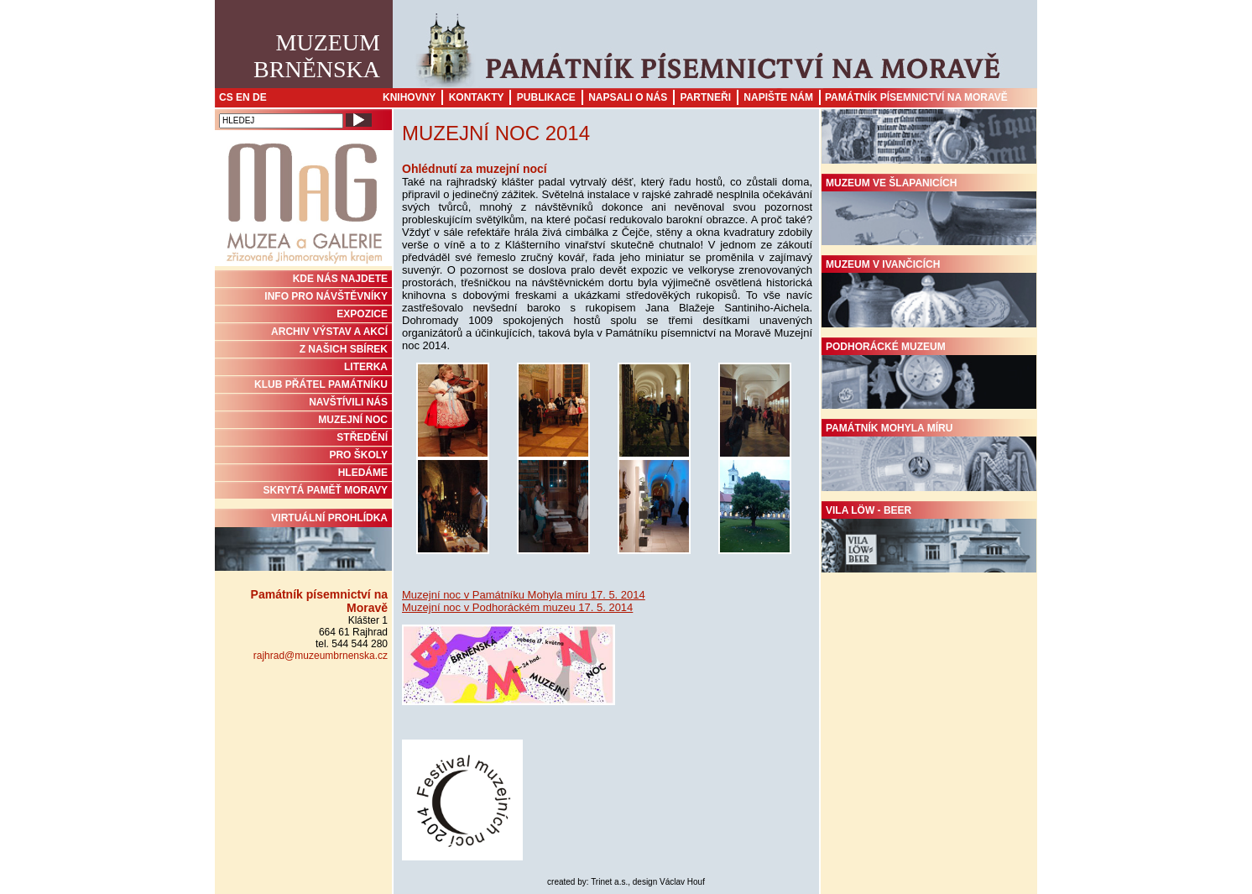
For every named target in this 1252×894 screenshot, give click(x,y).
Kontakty (476, 97)
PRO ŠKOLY (358, 455)
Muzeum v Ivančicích (929, 293)
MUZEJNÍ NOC (353, 420)
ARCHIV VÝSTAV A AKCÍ (329, 331)
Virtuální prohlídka (303, 541)
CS (226, 97)
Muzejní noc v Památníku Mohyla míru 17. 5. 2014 (523, 594)
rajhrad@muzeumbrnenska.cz (320, 655)
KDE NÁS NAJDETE (340, 279)
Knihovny (409, 97)
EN (243, 97)
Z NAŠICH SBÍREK (344, 349)
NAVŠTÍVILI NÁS (348, 402)
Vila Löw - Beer (929, 539)
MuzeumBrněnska (316, 55)
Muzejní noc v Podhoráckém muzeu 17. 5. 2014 (517, 607)
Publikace (546, 97)
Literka (366, 367)
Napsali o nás (627, 97)
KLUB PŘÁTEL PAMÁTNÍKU (321, 384)
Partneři (706, 97)
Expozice (362, 314)
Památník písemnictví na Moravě (916, 97)
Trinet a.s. (609, 881)
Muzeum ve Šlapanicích (929, 211)
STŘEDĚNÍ (362, 437)
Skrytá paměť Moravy (325, 490)
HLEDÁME (363, 472)
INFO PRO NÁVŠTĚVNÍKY (326, 296)
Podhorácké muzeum (929, 375)
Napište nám (778, 97)
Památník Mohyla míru (929, 456)
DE (260, 97)
